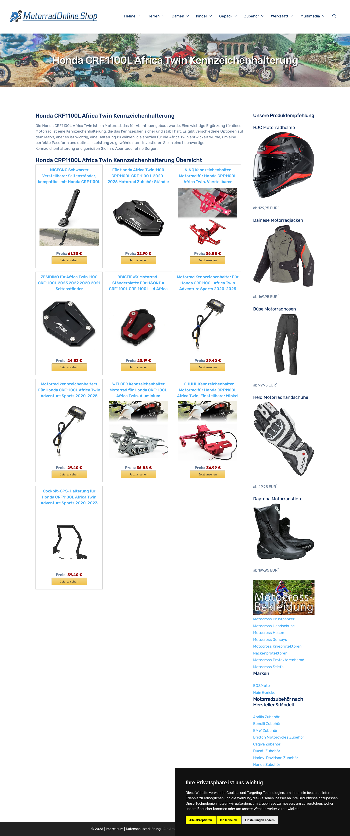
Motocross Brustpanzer (273, 619)
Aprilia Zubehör (266, 717)
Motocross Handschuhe (274, 626)
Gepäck (230, 16)
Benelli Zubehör (267, 723)
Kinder (206, 16)
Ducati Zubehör (266, 751)
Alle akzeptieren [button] (200, 820)
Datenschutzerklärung (143, 829)
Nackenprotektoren (270, 653)
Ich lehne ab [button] (228, 820)
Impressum (114, 829)
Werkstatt (284, 16)
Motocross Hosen (268, 632)
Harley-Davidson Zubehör (275, 758)
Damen (183, 16)
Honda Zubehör (266, 764)
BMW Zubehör (265, 730)
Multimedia (315, 16)
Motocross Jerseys (270, 639)
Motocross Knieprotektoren (277, 646)
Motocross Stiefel (269, 667)
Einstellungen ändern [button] (260, 820)
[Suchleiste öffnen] (335, 16)
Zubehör (256, 16)
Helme (134, 16)
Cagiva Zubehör (266, 744)
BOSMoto (261, 685)
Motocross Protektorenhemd (278, 660)
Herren (158, 16)
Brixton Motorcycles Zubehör (278, 737)
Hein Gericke (264, 692)
